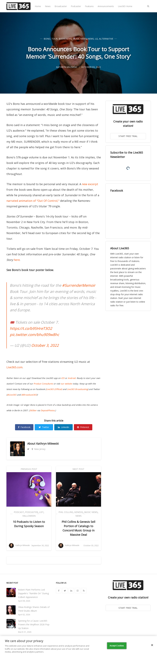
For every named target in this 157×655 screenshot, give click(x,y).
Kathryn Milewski (47, 443)
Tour (54, 38)
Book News (65, 38)
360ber (33, 410)
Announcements (106, 6)
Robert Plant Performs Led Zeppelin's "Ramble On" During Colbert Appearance (33, 593)
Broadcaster (61, 6)
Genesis (78, 512)
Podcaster (76, 6)
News (48, 6)
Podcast (19, 512)
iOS (62, 378)
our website (66, 383)
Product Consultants (43, 383)
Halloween (29, 515)
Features (89, 6)
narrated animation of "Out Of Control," (32, 201)
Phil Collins (66, 512)
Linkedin (63, 427)
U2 (96, 38)
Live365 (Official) (54, 389)
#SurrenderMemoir (78, 285)
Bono (47, 38)
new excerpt (90, 184)
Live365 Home (125, 6)
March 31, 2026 (24, 632)
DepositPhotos (48, 410)
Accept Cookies (117, 645)
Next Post (78, 469)
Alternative (106, 38)
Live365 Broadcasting (77, 389)
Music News (79, 38)
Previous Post (29, 469)
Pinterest (83, 427)
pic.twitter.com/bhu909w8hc (34, 334)
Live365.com (14, 367)
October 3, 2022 (45, 345)
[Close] (152, 645)
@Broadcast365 (29, 394)
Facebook (24, 427)
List (41, 512)
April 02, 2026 (24, 614)
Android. (72, 378)
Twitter (44, 427)
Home (38, 6)
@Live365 (11, 394)
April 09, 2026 (24, 601)
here (17, 260)
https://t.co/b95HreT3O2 (31, 328)
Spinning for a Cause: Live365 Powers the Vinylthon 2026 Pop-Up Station (34, 624)
